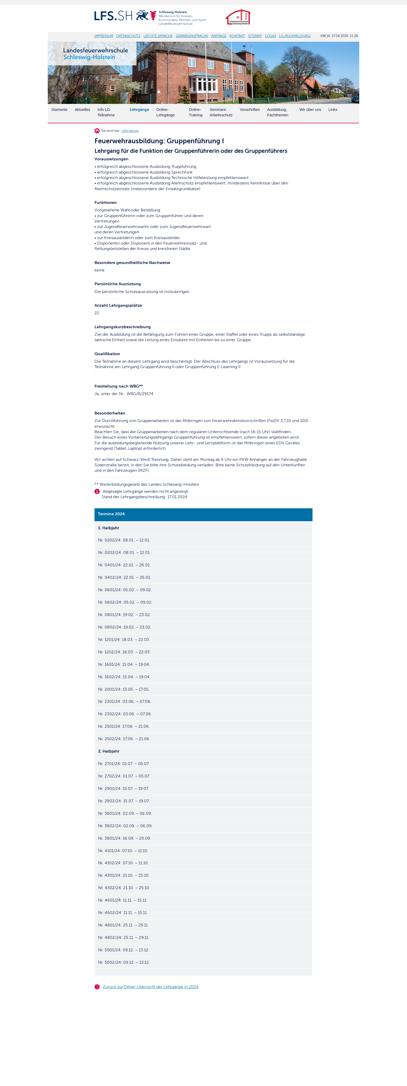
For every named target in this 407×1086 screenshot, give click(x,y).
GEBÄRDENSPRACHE (192, 36)
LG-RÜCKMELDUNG (294, 36)
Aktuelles (82, 110)
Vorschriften (250, 110)
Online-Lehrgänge (165, 112)
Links (332, 110)
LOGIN (270, 36)
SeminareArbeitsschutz (221, 112)
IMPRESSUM (103, 36)
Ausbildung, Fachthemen (277, 112)
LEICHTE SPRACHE (158, 36)
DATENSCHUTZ (128, 36)
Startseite (59, 110)
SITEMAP (255, 36)
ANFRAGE (218, 36)
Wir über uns (310, 110)
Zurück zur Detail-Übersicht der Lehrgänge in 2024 (151, 986)
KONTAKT (237, 36)
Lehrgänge (129, 131)
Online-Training (195, 112)
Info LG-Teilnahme (106, 112)
